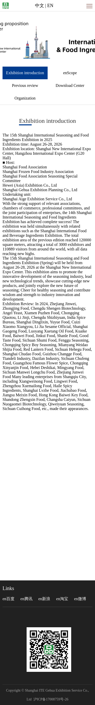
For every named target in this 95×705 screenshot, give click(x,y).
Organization (24, 98)
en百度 (8, 599)
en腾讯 (26, 599)
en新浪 (44, 599)
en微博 (80, 599)
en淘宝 (62, 599)
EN (50, 5)
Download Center (70, 85)
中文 (39, 5)
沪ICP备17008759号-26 (50, 699)
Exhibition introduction (25, 73)
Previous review (25, 85)
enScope (70, 73)
